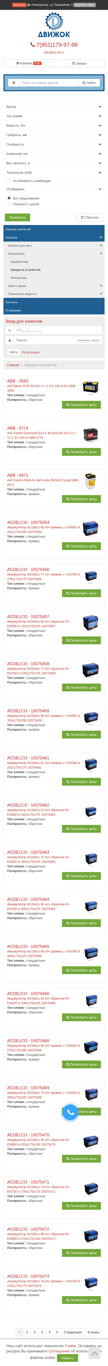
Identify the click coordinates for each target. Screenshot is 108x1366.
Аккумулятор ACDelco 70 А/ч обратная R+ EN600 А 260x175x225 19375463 (43, 857)
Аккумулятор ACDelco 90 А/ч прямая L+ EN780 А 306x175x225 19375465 (43, 951)
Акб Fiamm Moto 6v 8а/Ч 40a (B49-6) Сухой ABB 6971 (43, 480)
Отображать (54, 189)
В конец (93, 1332)
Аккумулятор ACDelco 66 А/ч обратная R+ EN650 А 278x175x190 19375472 (43, 1234)
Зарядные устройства (25, 269)
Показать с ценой (26, 204)
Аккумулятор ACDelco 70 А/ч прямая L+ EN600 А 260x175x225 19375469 (43, 1092)
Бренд (54, 106)
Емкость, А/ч (54, 125)
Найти (89, 83)
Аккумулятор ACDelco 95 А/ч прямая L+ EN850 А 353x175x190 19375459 (43, 715)
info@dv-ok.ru (54, 52)
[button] (14, 83)
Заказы (79, 63)
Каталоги (54, 237)
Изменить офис (85, 4)
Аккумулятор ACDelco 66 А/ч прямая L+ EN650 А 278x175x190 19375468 (43, 1045)
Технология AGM (54, 172)
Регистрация (31, 352)
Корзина (29, 63)
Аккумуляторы (19, 261)
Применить (17, 217)
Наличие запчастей (18, 229)
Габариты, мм (54, 135)
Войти (13, 352)
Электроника (55, 253)
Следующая (73, 1332)
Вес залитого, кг (54, 163)
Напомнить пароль (89, 340)
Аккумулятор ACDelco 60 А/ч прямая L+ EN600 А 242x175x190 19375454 (43, 527)
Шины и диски (55, 286)
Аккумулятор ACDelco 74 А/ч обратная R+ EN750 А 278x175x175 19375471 (43, 1186)
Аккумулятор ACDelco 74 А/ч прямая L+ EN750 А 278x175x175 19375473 (43, 1281)
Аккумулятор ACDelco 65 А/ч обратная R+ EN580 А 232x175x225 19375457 (43, 621)
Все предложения (26, 198)
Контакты (19, 4)
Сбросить (90, 217)
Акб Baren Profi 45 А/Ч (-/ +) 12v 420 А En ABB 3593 (43, 385)
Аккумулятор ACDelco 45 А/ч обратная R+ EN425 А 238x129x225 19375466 (43, 998)
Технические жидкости (55, 294)
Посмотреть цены (81, 405)
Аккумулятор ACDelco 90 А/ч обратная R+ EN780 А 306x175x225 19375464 (43, 904)
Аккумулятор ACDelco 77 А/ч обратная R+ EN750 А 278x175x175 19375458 (43, 668)
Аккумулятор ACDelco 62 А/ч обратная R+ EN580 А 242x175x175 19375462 (43, 809)
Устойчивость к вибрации (32, 181)
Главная (13, 365)
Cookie (70, 1346)
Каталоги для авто (55, 245)
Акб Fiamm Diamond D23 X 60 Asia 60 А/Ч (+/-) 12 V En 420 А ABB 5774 (43, 432)
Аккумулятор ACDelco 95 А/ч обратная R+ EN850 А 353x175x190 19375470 (43, 1139)
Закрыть (67, 1358)
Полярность (54, 144)
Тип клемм (54, 116)
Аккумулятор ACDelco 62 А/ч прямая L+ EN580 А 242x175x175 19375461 (43, 762)
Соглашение (59, 1351)
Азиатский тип (54, 154)
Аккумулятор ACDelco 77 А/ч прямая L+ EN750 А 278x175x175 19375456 (43, 574)
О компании (13, 310)
